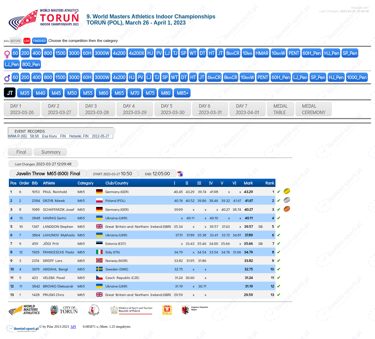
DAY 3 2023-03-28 (97, 109)
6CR (214, 77)
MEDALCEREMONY (313, 109)
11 (11, 277)
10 (247, 53)
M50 (71, 93)
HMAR (262, 53)
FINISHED (39, 41)
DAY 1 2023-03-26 (22, 109)
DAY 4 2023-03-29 (135, 109)
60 (15, 53)
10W (278, 53)
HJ (150, 53)
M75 (150, 93)
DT (202, 53)
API (73, 326)
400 (36, 53)
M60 (103, 93)
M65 (118, 93)
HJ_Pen (331, 53)
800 (48, 53)
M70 (134, 93)
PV (159, 53)
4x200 (119, 53)
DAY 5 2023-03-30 (172, 109)
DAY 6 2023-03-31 (210, 109)
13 (12, 294)
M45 (56, 93)
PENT (293, 53)
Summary (50, 152)
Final (20, 152)
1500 (60, 53)
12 (12, 286)
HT (211, 53)
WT (193, 53)
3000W (102, 53)
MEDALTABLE (280, 109)
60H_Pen (312, 53)
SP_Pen (350, 53)
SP (183, 53)
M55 (87, 93)
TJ (175, 53)
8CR (232, 53)
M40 (40, 93)
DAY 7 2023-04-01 (247, 109)
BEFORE (16, 41)
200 (25, 53)
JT (220, 53)
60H (87, 53)
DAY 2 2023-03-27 (59, 109)
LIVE (27, 41)
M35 (24, 93)
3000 (74, 53)
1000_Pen (357, 77)
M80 (165, 93)
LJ (167, 53)
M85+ (182, 93)
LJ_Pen (12, 64)
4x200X (136, 53)
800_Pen (31, 64)
